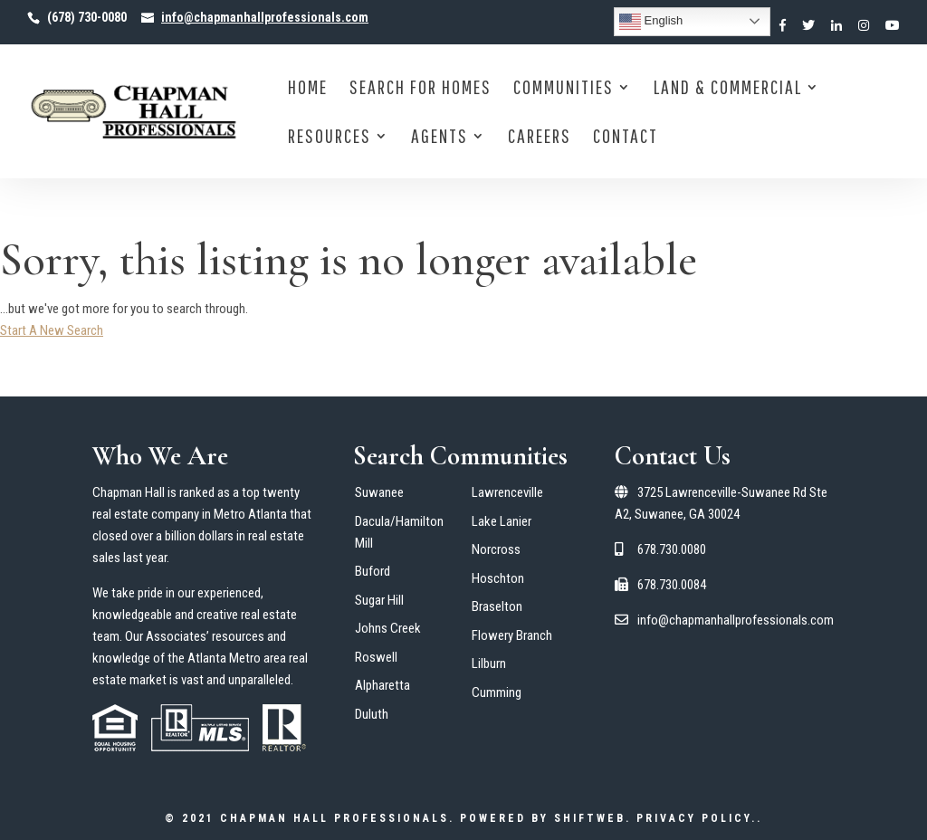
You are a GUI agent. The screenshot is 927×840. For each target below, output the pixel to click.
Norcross (496, 549)
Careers (539, 138)
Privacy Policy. (696, 818)
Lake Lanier (501, 521)
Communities (563, 89)
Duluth (371, 714)
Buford (372, 571)
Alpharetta (382, 685)
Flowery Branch (512, 635)
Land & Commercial (728, 89)
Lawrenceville (507, 492)
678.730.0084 (660, 585)
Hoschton (498, 578)
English (651, 22)
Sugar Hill (379, 600)
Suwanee (379, 492)
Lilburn (489, 663)
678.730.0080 (660, 549)
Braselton (497, 606)
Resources (329, 138)
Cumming (496, 692)
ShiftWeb (590, 818)
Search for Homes (420, 89)
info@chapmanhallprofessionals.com (724, 620)
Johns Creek (388, 628)
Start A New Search (51, 330)
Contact (625, 138)
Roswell (376, 657)
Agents (439, 138)
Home (308, 89)
